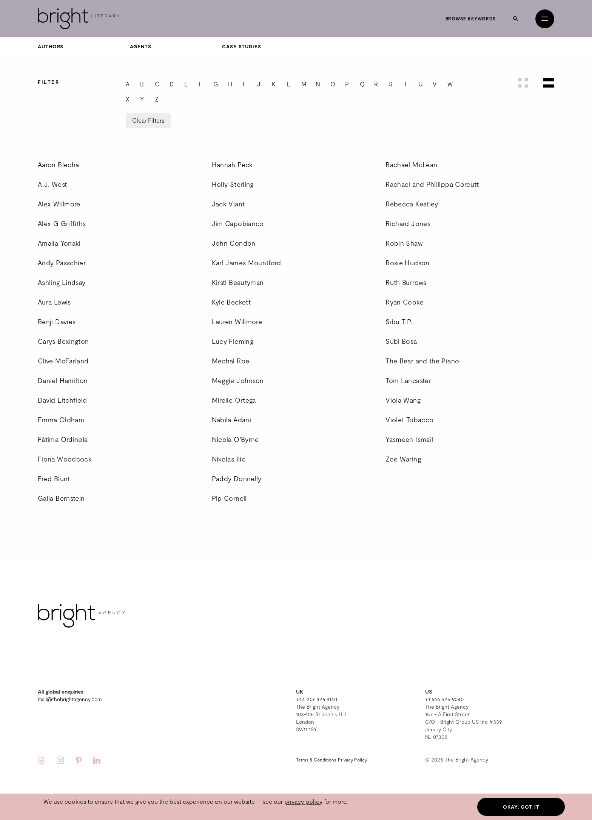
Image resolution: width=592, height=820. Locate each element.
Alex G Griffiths (62, 223)
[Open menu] (544, 18)
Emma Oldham (61, 419)
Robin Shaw (403, 243)
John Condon (234, 243)
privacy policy (303, 801)
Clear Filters (148, 120)
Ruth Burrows (405, 282)
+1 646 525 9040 (444, 699)
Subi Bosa (401, 341)
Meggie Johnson (238, 380)
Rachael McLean (411, 164)
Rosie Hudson (407, 262)
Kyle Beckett (231, 302)
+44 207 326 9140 (316, 699)
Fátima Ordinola (63, 439)
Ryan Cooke (404, 302)
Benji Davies (57, 321)
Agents (140, 46)
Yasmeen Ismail (409, 439)
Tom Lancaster (408, 380)
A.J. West (52, 184)
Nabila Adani (231, 419)
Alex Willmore (59, 204)
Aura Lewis (54, 302)
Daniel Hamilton (63, 380)
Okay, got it (521, 807)
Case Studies (241, 46)
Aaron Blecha (58, 164)
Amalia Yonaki (59, 243)
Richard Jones (407, 223)
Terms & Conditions (316, 759)
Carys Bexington (63, 341)
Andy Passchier (62, 262)
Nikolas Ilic (228, 459)
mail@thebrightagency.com (70, 699)
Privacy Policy (352, 759)
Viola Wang (403, 400)
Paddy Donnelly (237, 478)
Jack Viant (228, 204)
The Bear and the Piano (422, 361)
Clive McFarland (63, 361)
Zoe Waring (403, 459)
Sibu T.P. (398, 321)
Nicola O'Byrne (235, 439)
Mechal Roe (231, 361)
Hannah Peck (232, 164)
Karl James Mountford (246, 262)
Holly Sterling (233, 184)
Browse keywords (471, 18)
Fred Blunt (54, 478)
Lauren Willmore (237, 321)
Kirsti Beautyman (238, 282)
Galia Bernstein (61, 498)
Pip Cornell (229, 498)
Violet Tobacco (409, 419)
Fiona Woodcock (65, 459)
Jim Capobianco (238, 223)
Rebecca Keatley (411, 204)
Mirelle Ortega (234, 400)
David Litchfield (62, 400)
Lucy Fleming (232, 341)
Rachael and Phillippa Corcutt (432, 184)
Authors (50, 46)
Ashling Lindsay (61, 282)
